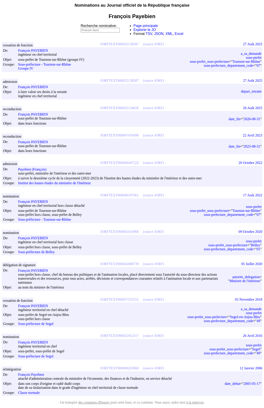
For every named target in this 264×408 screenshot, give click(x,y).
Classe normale (29, 393)
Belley (255, 245)
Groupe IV (25, 68)
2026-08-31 (252, 119)
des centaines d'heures (94, 402)
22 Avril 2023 (252, 135)
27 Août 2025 (252, 44)
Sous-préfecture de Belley (36, 252)
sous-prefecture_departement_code (228, 65)
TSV (149, 34)
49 (258, 321)
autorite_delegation (246, 277)
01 (258, 249)
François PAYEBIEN (35, 50)
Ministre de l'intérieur (245, 281)
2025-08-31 (252, 146)
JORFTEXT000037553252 (119, 299)
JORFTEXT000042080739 (119, 264)
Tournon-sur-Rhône (246, 61)
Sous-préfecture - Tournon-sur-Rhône (44, 64)
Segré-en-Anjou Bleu (245, 317)
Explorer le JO (144, 30)
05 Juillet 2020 (251, 264)
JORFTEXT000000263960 (119, 368)
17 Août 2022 (252, 195)
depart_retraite (251, 91)
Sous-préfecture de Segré (36, 324)
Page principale (145, 26)
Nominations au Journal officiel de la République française (132, 5)
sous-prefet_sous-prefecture (209, 61)
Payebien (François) (34, 169)
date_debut (232, 383)
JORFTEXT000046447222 (119, 163)
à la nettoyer (195, 402)
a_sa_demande (251, 53)
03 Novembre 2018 (248, 299)
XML (169, 34)
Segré (256, 349)
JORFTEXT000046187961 (119, 195)
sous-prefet (254, 57)
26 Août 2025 (252, 108)
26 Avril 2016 (252, 336)
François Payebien (33, 374)
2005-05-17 (252, 383)
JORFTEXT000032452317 (119, 336)
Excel (179, 34)
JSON (159, 34)
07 (258, 65)
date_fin (234, 119)
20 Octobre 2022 (250, 163)
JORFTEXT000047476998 (119, 135)
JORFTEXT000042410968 (119, 231)
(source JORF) (153, 44)
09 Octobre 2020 (250, 231)
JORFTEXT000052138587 (119, 44)
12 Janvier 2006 (251, 368)
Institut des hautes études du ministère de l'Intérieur (54, 183)
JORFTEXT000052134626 (119, 108)
